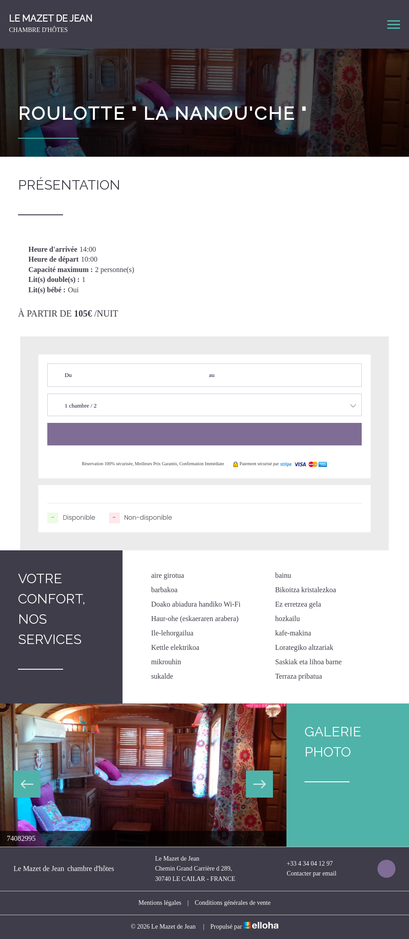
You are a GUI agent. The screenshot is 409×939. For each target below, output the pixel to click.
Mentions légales (159, 902)
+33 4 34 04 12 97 (304, 864)
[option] (143, 775)
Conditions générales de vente (232, 902)
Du (68, 375)
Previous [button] (27, 784)
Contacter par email (306, 874)
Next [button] (259, 784)
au (211, 375)
